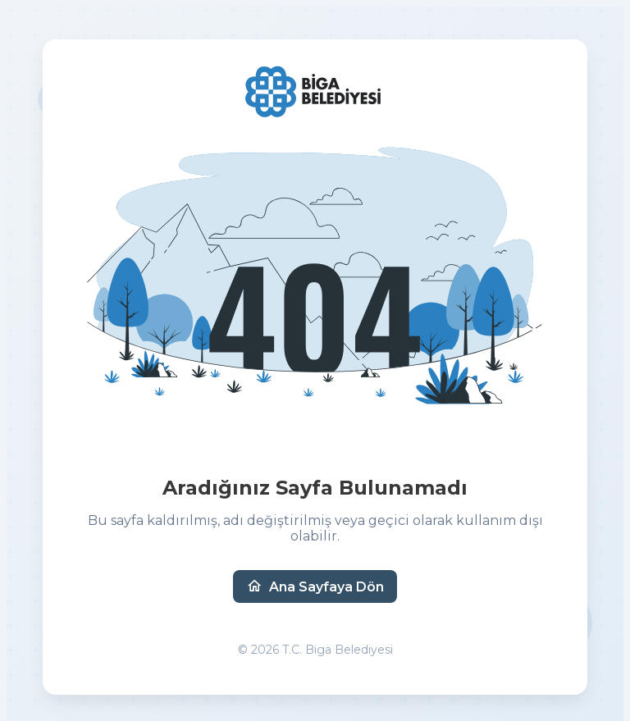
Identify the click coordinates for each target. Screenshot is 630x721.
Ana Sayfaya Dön (315, 586)
